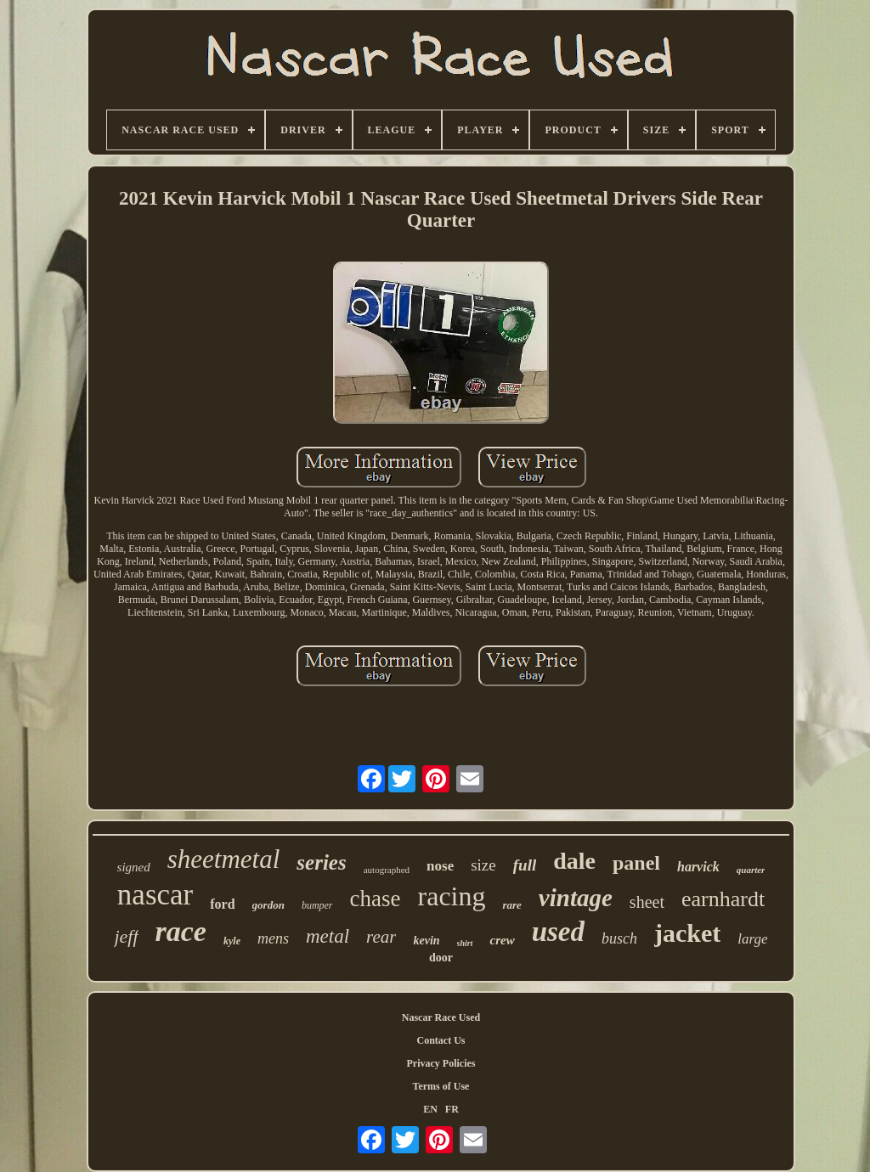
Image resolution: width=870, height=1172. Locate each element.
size (483, 865)
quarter (751, 870)
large (752, 939)
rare (511, 905)
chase (375, 898)
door (441, 957)
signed (133, 867)
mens (273, 938)
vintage (576, 897)
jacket (687, 933)
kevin (426, 940)
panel (636, 863)
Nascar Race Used (441, 1017)
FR (452, 1109)
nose (440, 866)
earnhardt (723, 899)
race (180, 931)
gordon (268, 905)
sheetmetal (223, 859)
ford (222, 904)
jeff (126, 936)
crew (501, 940)
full (524, 865)
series (321, 862)
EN (430, 1109)
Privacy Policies (441, 1063)
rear (381, 937)
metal (327, 936)
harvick (698, 866)
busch (619, 938)
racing (452, 896)
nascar (155, 894)
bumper (317, 905)
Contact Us (441, 1040)
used (558, 931)
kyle (231, 941)
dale (574, 861)
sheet (647, 902)
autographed (387, 870)
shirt (465, 943)
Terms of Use (441, 1086)
